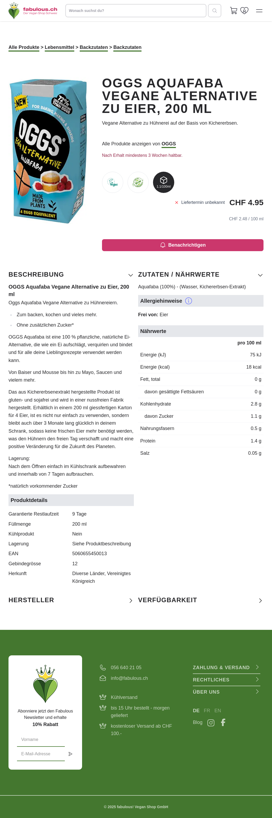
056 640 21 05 (126, 667)
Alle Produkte (23, 47)
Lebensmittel (59, 47)
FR (207, 710)
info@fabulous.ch (129, 678)
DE (196, 710)
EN (217, 710)
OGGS (169, 143)
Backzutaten (94, 47)
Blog (197, 722)
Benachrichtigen (183, 245)
